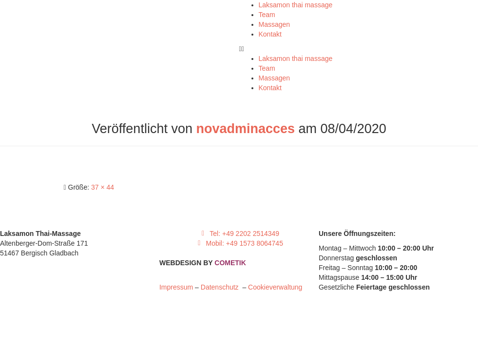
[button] (358, 49)
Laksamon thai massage (296, 5)
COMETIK (230, 263)
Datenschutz (222, 287)
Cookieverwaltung (275, 287)
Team (267, 15)
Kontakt (270, 34)
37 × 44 (102, 187)
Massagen (274, 24)
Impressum (176, 287)
